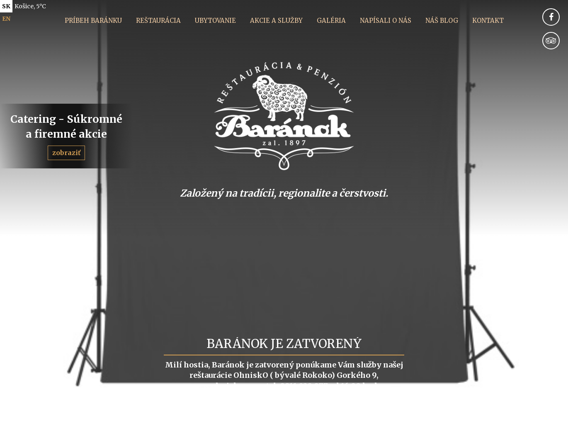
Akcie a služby (276, 20)
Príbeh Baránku (93, 20)
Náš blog (441, 20)
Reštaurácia (158, 20)
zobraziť (66, 152)
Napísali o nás (385, 20)
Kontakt (488, 20)
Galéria (331, 20)
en (6, 18)
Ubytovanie (215, 20)
